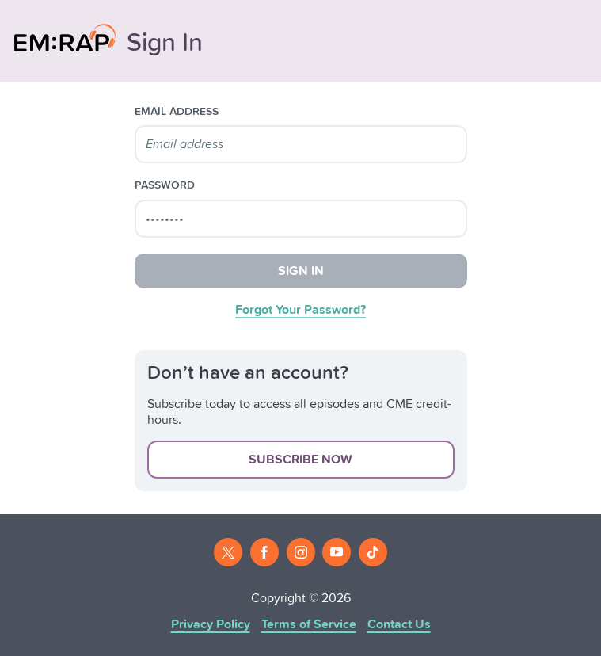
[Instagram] (301, 552)
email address (177, 111)
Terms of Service (308, 624)
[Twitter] (228, 552)
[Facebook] (264, 552)
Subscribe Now (300, 459)
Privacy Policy (210, 624)
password (165, 185)
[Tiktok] (373, 552)
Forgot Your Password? (300, 309)
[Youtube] (336, 552)
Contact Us (399, 624)
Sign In (301, 271)
